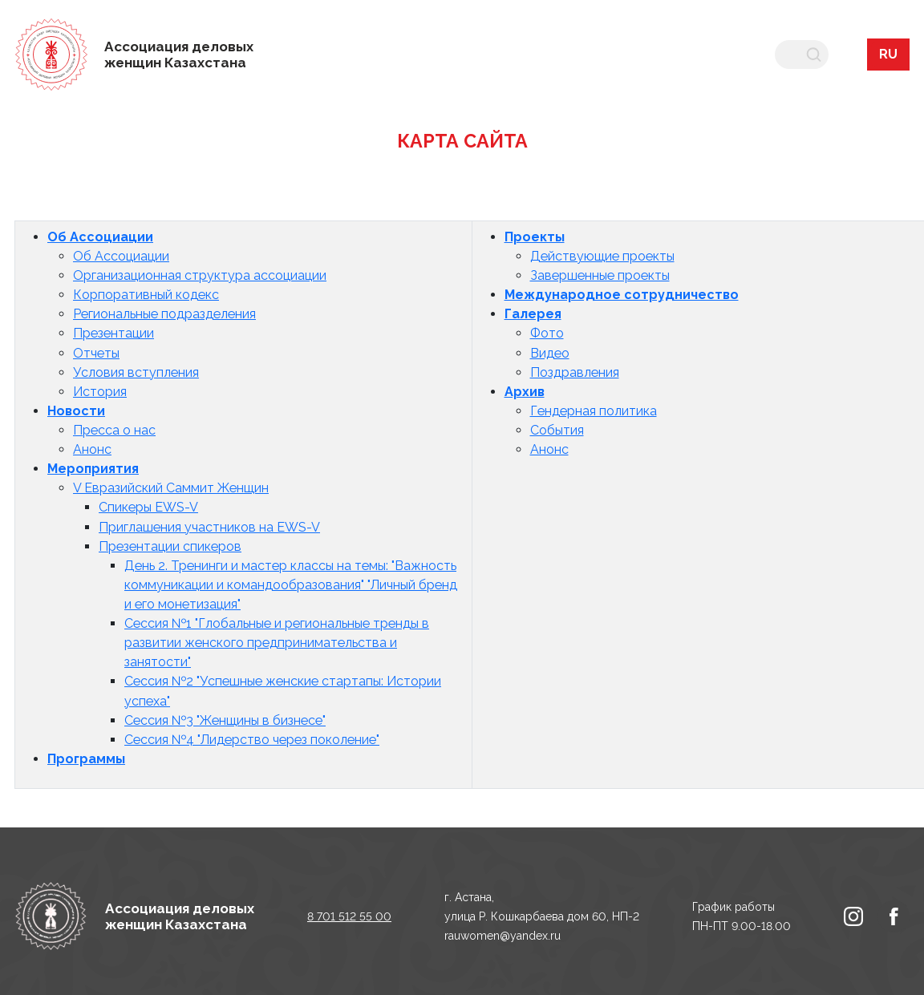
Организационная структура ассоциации (199, 275)
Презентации (113, 333)
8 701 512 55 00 (349, 916)
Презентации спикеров (170, 546)
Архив (525, 391)
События (557, 430)
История (100, 391)
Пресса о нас (114, 430)
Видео (549, 353)
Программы (86, 758)
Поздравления (574, 372)
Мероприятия (93, 468)
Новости (76, 411)
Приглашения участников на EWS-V (209, 527)
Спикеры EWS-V (148, 507)
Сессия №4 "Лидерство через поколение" (251, 739)
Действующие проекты (602, 256)
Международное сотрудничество (622, 294)
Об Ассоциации (100, 237)
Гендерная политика (593, 411)
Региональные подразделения (164, 314)
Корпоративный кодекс (146, 294)
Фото (547, 333)
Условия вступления (136, 372)
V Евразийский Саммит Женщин (171, 487)
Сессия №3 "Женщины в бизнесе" (225, 720)
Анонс (92, 449)
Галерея (533, 314)
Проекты (535, 237)
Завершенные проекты (600, 275)
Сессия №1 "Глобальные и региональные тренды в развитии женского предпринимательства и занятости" (276, 642)
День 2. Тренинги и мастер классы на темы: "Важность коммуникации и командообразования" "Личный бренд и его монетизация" (290, 585)
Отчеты (96, 353)
